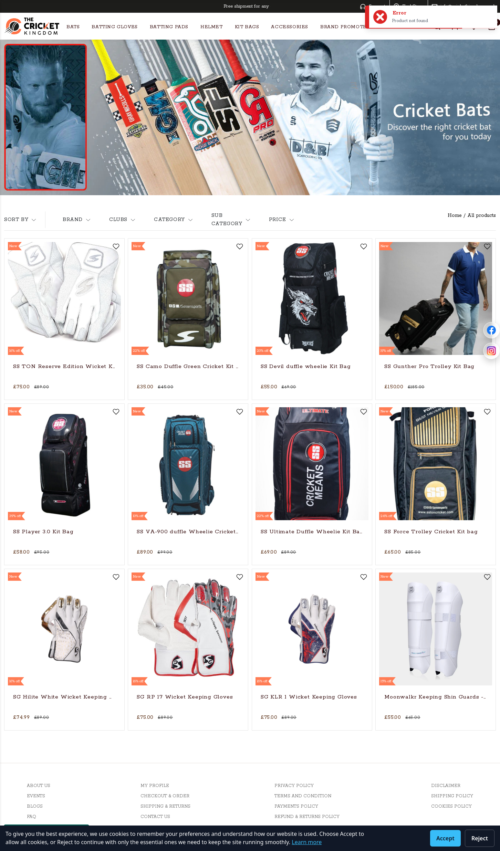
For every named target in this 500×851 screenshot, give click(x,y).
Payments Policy (296, 806)
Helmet (211, 27)
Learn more (307, 842)
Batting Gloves (114, 27)
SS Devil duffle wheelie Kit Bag (306, 366)
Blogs (35, 806)
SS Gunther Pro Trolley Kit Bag (429, 366)
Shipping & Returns (165, 806)
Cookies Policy (451, 806)
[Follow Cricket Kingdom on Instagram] (491, 351)
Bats (73, 27)
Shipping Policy (452, 796)
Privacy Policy (294, 785)
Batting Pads (169, 27)
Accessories (289, 27)
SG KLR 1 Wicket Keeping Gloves (309, 697)
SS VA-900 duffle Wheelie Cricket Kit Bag (188, 531)
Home (455, 215)
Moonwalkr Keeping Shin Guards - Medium (435, 697)
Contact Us (155, 816)
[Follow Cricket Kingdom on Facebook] (491, 330)
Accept (445, 838)
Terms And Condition (302, 796)
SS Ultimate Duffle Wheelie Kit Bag (312, 531)
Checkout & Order (164, 796)
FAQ (31, 816)
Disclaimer (445, 785)
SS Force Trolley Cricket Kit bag (431, 531)
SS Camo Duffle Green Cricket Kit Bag (188, 366)
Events (36, 796)
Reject (479, 838)
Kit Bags (247, 27)
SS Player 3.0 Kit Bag (43, 531)
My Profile (154, 785)
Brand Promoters (346, 27)
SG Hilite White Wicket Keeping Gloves (64, 697)
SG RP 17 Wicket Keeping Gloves (185, 697)
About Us (38, 785)
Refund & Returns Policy (307, 816)
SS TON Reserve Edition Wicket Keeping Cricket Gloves (64, 366)
